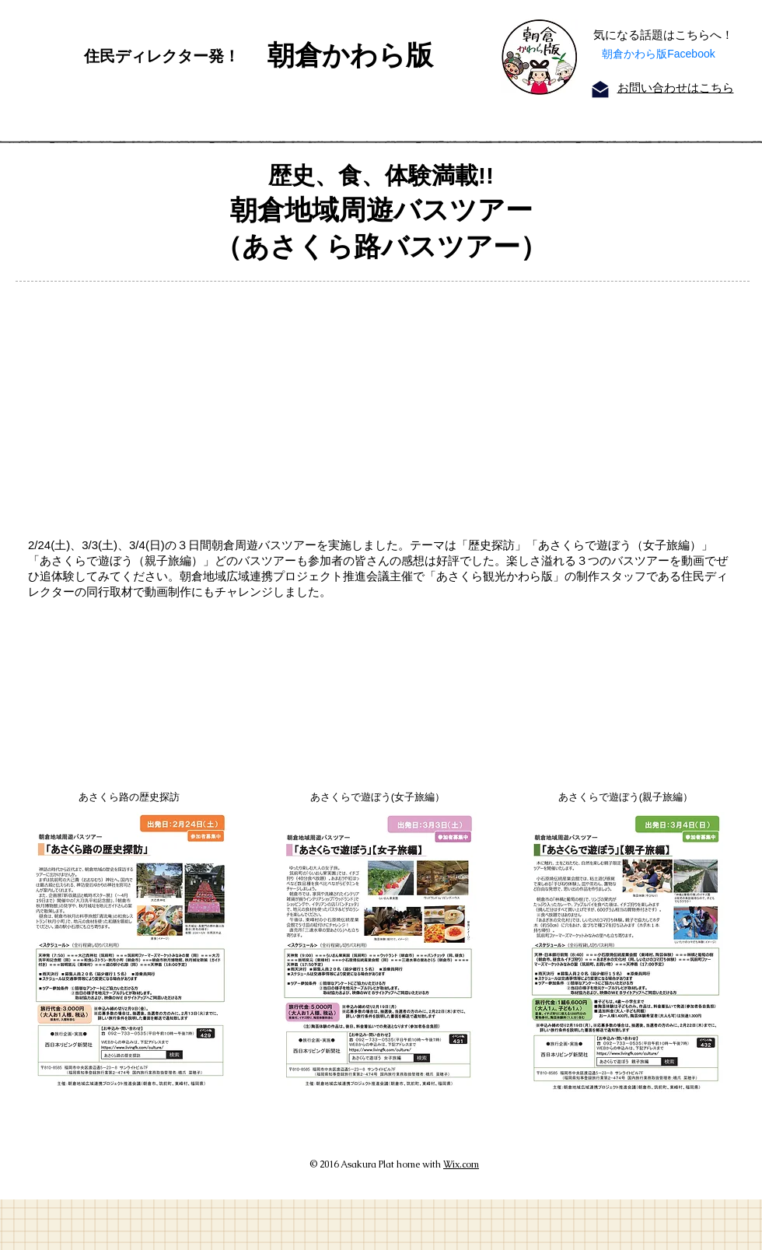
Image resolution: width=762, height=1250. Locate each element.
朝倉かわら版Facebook (658, 53)
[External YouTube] (372, 404)
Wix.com (461, 1164)
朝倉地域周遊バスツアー (381, 209)
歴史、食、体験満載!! (381, 175)
